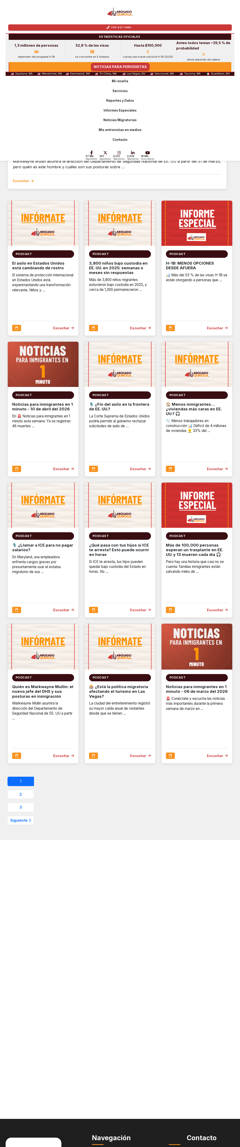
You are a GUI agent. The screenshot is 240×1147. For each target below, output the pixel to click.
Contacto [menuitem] (120, 140)
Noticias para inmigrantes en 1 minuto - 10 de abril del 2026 (42, 406)
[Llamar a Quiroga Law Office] (120, 27)
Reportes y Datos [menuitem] (120, 100)
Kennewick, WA (80, 73)
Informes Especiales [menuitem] (120, 110)
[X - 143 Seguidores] (105, 155)
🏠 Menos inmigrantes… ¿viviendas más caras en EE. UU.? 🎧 (194, 409)
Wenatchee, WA (52, 73)
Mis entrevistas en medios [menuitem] (120, 130)
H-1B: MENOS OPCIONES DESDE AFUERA (190, 265)
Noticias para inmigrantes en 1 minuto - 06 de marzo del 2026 (197, 689)
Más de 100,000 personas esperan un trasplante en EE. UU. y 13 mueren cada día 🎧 (194, 550)
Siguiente (20, 820)
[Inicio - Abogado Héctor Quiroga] (120, 11)
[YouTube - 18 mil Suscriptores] (148, 155)
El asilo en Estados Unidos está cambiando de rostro (38, 265)
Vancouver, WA (164, 73)
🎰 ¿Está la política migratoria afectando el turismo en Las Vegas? (118, 691)
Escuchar (23, 181)
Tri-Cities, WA (108, 73)
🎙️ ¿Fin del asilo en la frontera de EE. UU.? (119, 406)
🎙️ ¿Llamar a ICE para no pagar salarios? (42, 547)
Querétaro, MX (220, 73)
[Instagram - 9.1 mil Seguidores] (119, 155)
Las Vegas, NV (136, 73)
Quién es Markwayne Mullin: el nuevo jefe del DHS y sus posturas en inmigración (42, 691)
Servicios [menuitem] (120, 91)
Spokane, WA (24, 73)
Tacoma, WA (192, 73)
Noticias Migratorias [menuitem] (120, 120)
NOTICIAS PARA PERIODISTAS (120, 67)
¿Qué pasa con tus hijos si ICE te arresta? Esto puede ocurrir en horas (119, 550)
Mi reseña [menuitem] (120, 81)
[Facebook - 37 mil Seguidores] (92, 155)
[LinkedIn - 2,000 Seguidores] (133, 155)
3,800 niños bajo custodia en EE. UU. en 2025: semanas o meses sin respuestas (118, 268)
